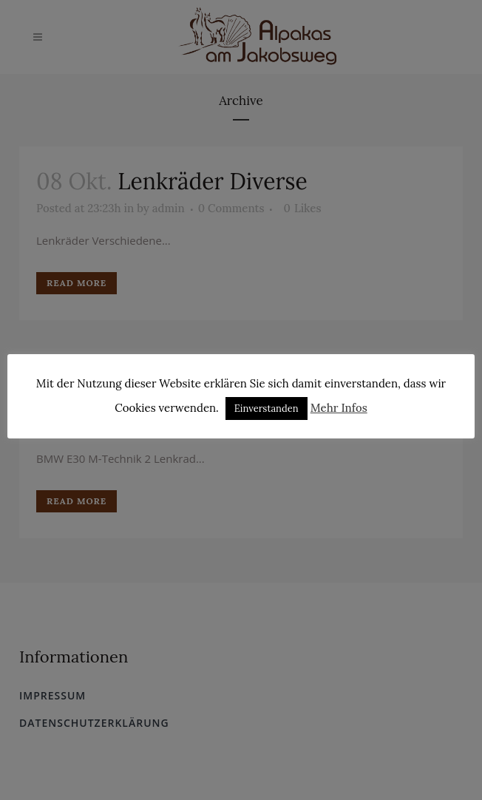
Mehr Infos (338, 408)
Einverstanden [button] (266, 408)
